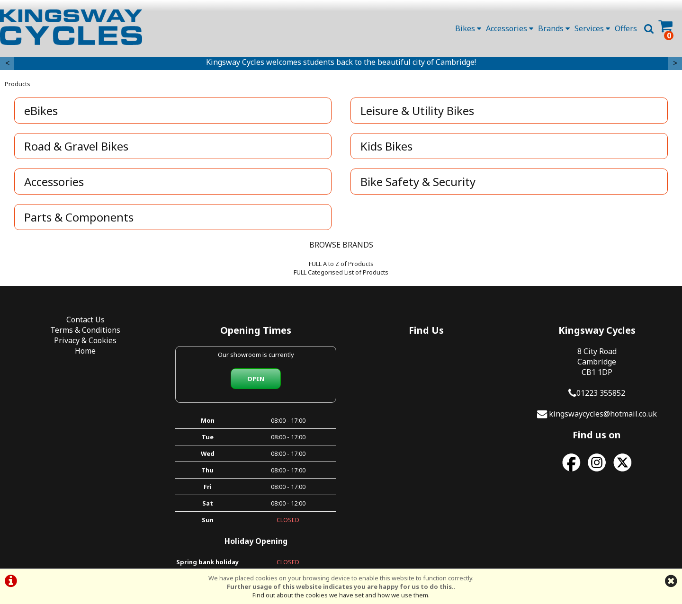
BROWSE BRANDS (341, 245)
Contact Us (85, 319)
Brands (554, 28)
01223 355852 (600, 393)
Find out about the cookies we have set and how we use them (340, 595)
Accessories (509, 28)
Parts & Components (79, 217)
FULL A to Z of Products (341, 263)
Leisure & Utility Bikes (417, 110)
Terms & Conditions (85, 330)
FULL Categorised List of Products (341, 272)
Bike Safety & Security (418, 181)
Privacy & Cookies (85, 340)
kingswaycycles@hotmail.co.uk (603, 414)
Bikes (468, 28)
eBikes (41, 110)
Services (592, 28)
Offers (626, 28)
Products (17, 84)
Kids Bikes (386, 146)
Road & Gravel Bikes (76, 146)
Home (85, 351)
